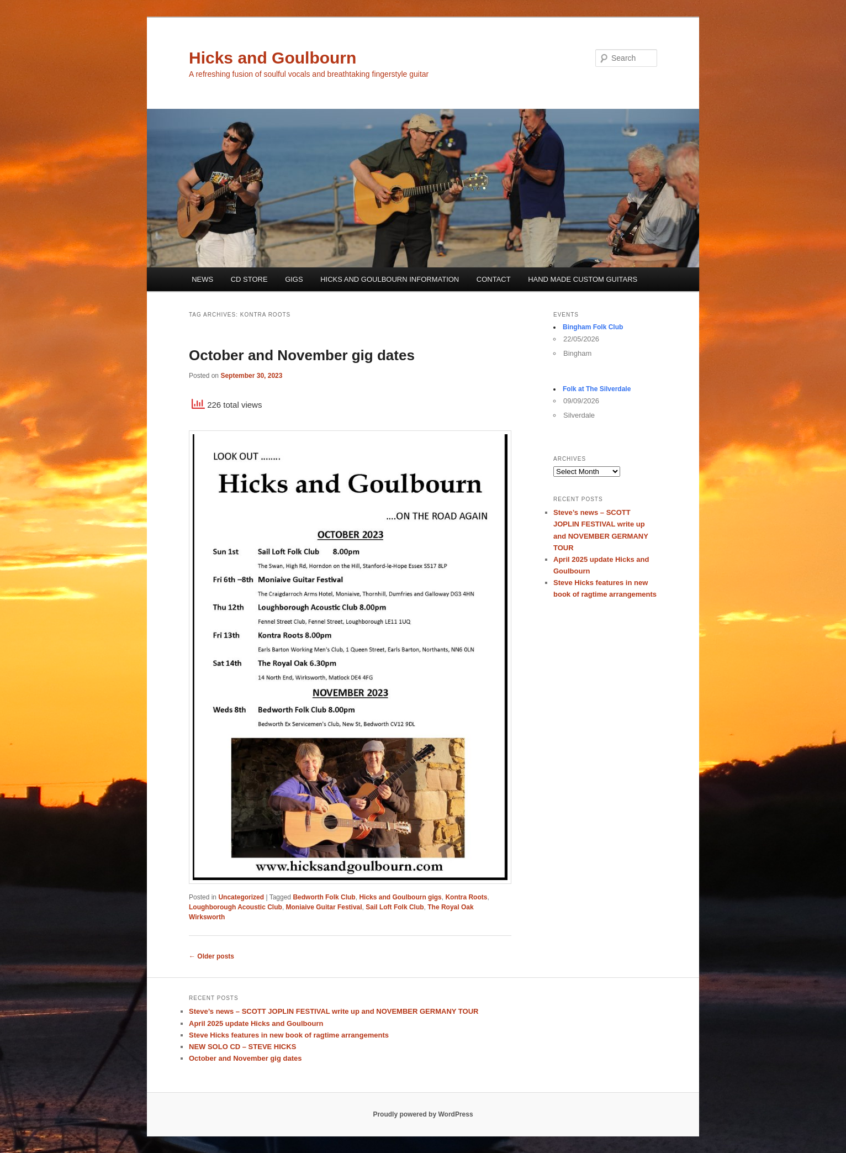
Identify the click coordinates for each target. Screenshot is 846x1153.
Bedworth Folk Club (324, 897)
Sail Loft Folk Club (395, 907)
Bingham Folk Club (593, 327)
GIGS (294, 279)
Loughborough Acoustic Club (235, 907)
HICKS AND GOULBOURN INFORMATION (389, 279)
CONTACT (494, 279)
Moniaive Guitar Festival (324, 907)
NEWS (202, 279)
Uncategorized (241, 897)
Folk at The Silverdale (597, 389)
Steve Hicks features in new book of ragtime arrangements (289, 1035)
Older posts (211, 956)
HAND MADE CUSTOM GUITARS (582, 279)
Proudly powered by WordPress (423, 1114)
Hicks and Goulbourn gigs (400, 897)
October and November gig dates (302, 355)
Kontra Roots (466, 897)
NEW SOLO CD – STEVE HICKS (242, 1047)
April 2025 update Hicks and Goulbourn (256, 1023)
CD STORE (249, 279)
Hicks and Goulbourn (272, 58)
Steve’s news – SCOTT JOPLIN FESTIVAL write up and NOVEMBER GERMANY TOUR (333, 1011)
